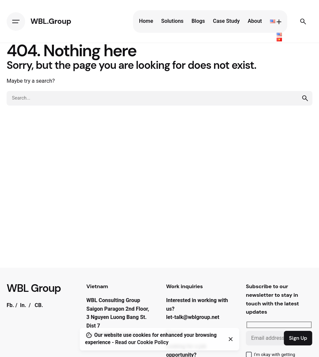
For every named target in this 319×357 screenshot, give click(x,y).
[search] (305, 98)
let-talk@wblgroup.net (192, 317)
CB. (39, 305)
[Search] (303, 21)
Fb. (10, 305)
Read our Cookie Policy (141, 342)
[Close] (230, 339)
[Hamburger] (16, 21)
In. (23, 305)
